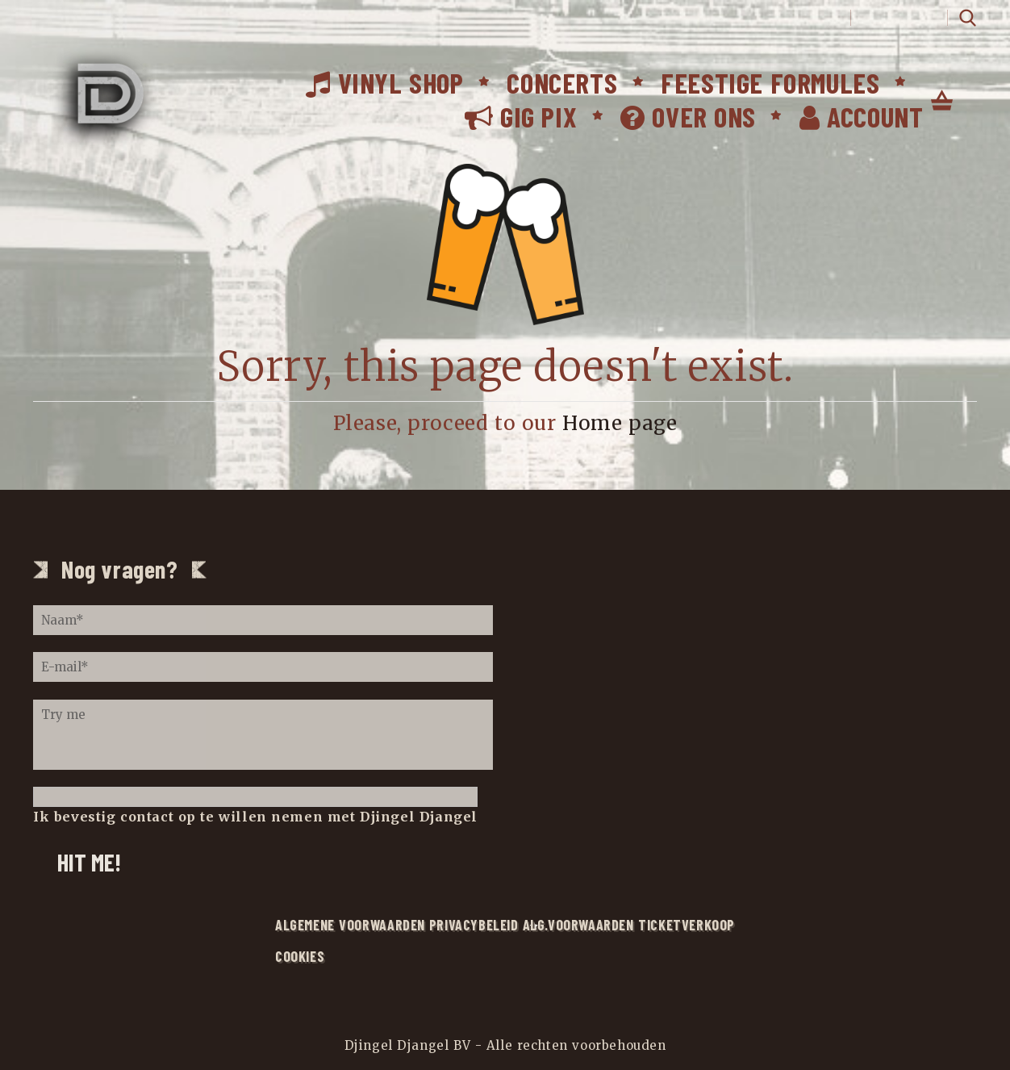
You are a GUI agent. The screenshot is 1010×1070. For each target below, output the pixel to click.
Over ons (688, 116)
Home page (619, 423)
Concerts (562, 82)
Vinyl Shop (384, 82)
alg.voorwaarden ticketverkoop (629, 925)
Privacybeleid (474, 925)
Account (861, 116)
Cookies (299, 956)
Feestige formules (770, 82)
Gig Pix (521, 116)
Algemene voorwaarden (350, 925)
